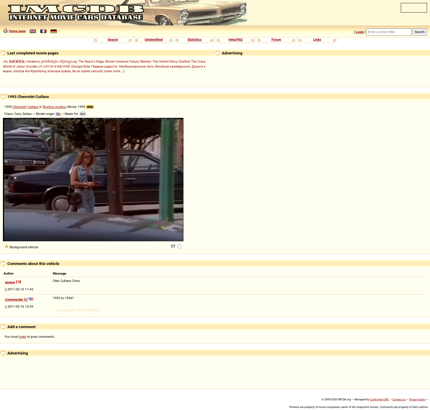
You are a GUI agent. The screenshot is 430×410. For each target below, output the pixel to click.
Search (113, 39)
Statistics (195, 39)
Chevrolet (20, 107)
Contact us (398, 399)
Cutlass (33, 107)
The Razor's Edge (90, 61)
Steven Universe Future (122, 61)
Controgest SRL (379, 399)
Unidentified (154, 39)
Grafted (184, 61)
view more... (114, 71)
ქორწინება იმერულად (59, 61)
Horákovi (32, 61)
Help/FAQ (235, 39)
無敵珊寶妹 (17, 61)
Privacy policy (417, 399)
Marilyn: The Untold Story (158, 61)
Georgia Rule (80, 66)
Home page (17, 31)
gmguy (10, 282)
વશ (5, 61)
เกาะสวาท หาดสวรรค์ (54, 66)
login (23, 337)
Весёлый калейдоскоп (172, 66)
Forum (276, 39)
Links (317, 39)
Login (360, 32)
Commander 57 (16, 299)
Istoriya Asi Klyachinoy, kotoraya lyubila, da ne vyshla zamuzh (58, 71)
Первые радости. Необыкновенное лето (122, 66)
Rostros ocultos (54, 107)
